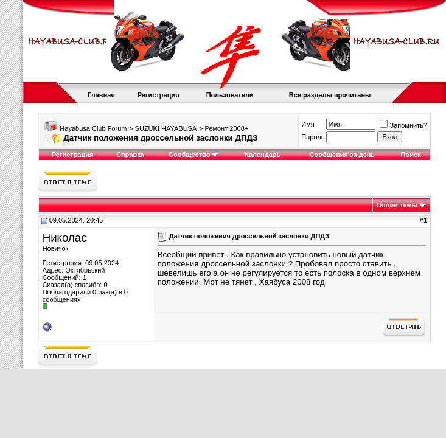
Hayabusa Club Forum (93, 128)
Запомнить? (403, 125)
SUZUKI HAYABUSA (166, 128)
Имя (307, 124)
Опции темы (397, 205)
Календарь (262, 154)
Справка (130, 154)
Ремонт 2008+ (226, 128)
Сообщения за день (342, 154)
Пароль (312, 137)
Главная (101, 95)
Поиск (411, 154)
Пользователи (230, 95)
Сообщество (193, 154)
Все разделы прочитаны (330, 95)
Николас (65, 237)
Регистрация (158, 95)
